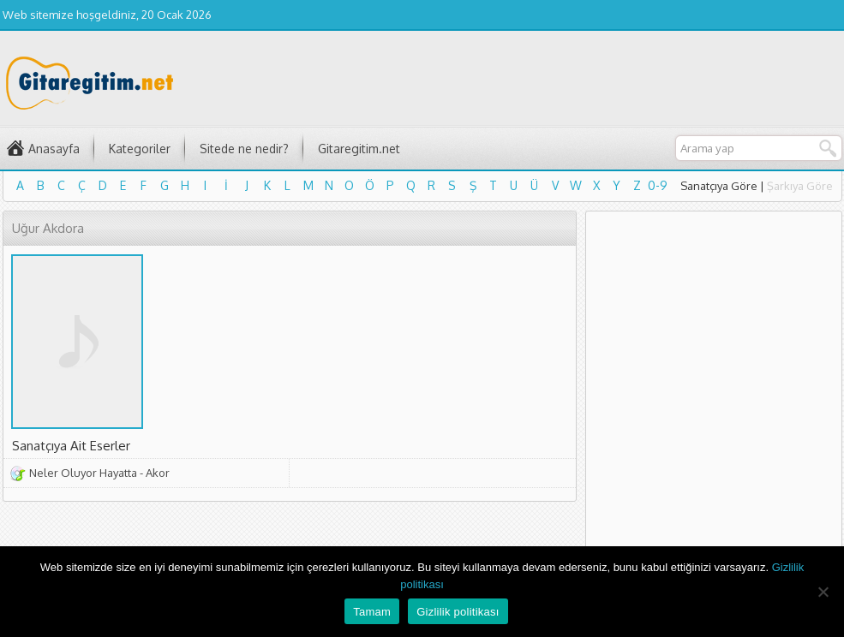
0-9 (657, 185)
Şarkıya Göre (800, 186)
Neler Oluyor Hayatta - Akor (99, 472)
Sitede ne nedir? (244, 148)
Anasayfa (54, 148)
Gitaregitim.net (359, 148)
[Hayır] (822, 591)
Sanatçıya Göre (718, 186)
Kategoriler (140, 148)
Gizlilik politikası (458, 611)
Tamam (372, 611)
